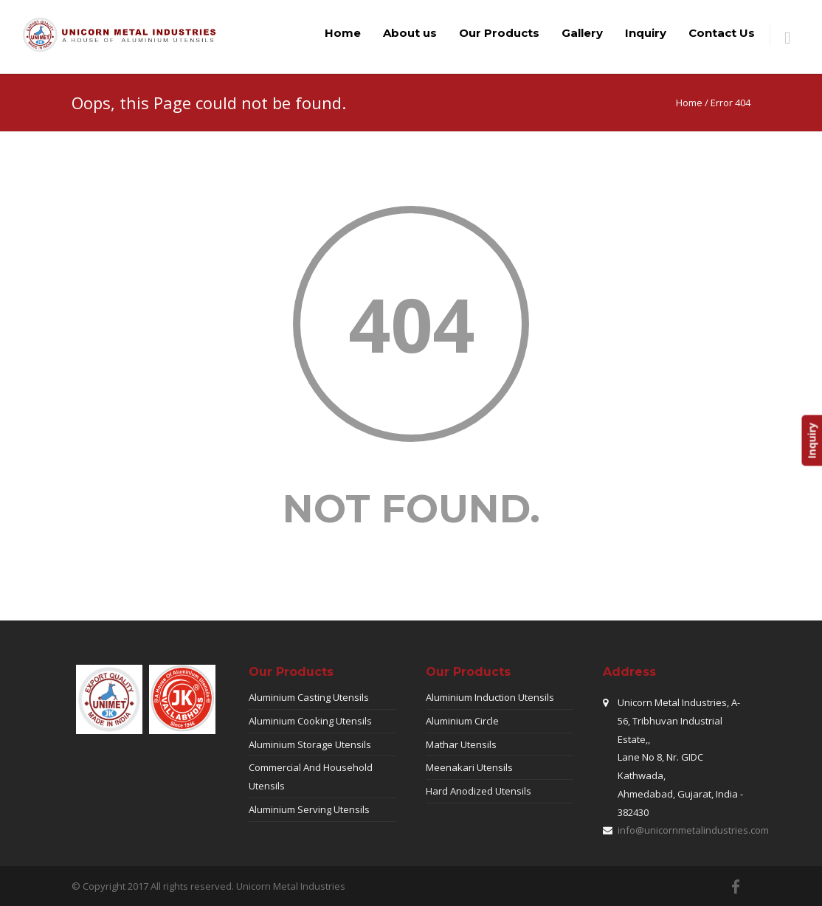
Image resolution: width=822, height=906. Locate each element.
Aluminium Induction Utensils (490, 697)
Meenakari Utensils (469, 767)
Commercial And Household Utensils (311, 776)
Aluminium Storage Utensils (310, 744)
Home (343, 33)
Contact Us (721, 33)
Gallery (582, 33)
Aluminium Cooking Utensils (310, 720)
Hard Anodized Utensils (478, 791)
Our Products (499, 33)
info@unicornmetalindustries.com (693, 830)
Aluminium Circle (462, 720)
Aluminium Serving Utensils (309, 809)
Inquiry (645, 33)
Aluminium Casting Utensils (309, 697)
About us (410, 33)
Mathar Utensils (461, 744)
